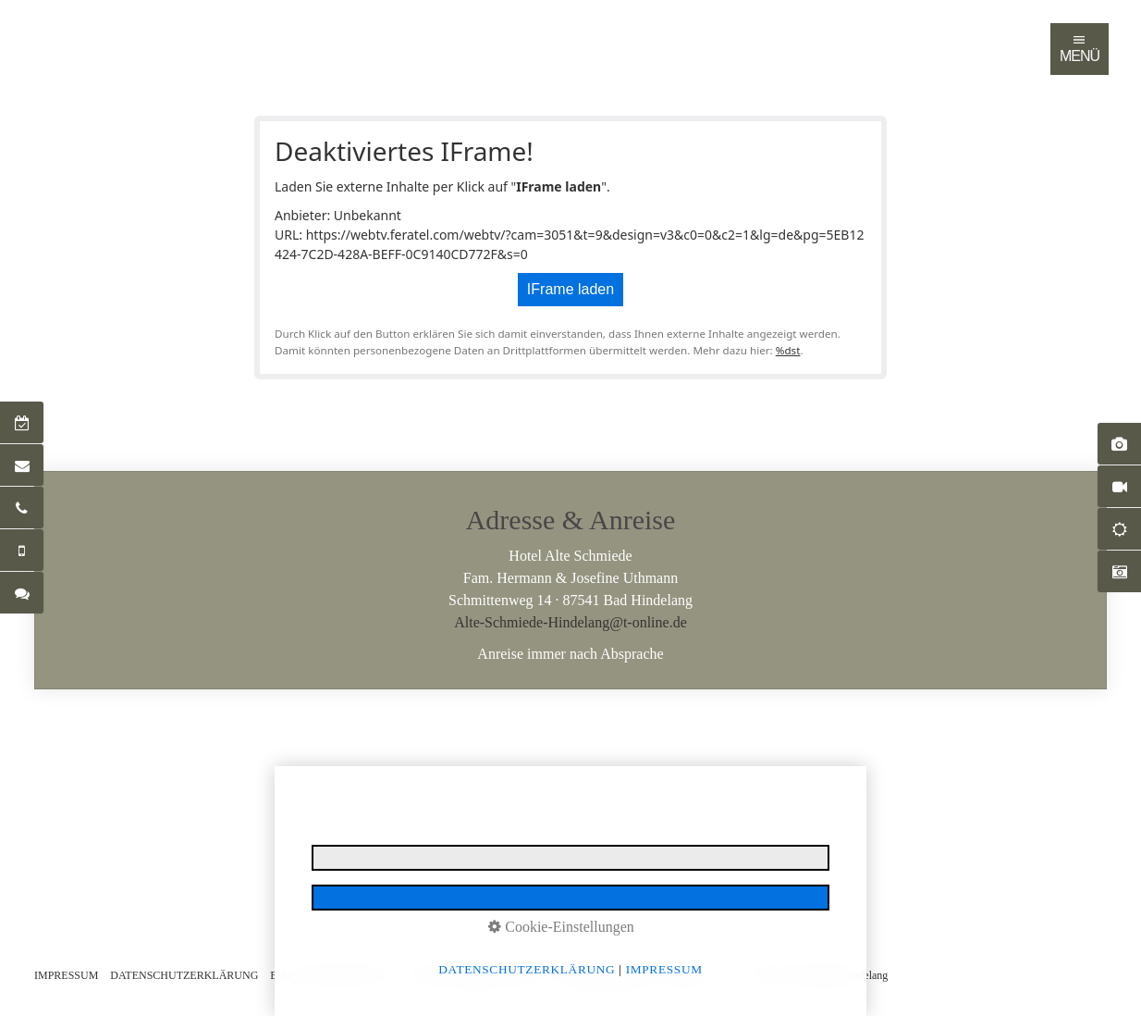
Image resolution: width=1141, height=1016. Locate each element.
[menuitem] (53, 31)
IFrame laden (570, 289)
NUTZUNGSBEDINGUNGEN (473, 975)
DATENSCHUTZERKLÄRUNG (184, 975)
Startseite (53, 31)
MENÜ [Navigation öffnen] (1079, 48)
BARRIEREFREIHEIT (608, 975)
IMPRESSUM (66, 975)
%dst (788, 350)
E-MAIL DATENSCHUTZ (330, 975)
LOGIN (694, 975)
